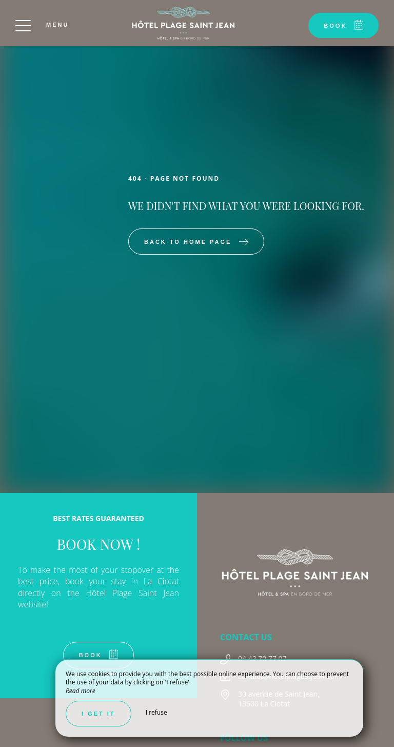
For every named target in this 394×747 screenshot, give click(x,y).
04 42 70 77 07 (262, 658)
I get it (98, 714)
